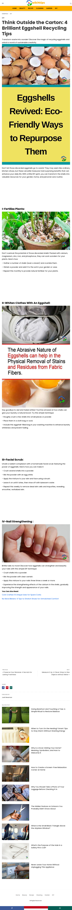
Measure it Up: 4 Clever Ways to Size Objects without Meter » (56, 673)
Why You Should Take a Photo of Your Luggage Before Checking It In (47, 788)
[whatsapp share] (11, 687)
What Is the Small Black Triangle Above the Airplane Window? (48, 827)
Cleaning (39, 8)
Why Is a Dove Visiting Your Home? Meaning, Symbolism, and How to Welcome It (46, 750)
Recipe (30, 8)
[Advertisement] (36, 193)
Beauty (22, 8)
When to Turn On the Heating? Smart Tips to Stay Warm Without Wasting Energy (49, 729)
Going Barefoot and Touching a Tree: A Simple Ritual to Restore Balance (48, 710)
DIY (56, 8)
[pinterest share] (7, 687)
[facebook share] (3, 687)
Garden (49, 8)
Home (14, 8)
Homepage (5, 13)
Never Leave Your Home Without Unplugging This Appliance (45, 865)
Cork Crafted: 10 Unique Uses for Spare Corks (21, 595)
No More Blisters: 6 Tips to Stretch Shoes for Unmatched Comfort (30, 598)
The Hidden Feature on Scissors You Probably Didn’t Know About (46, 807)
